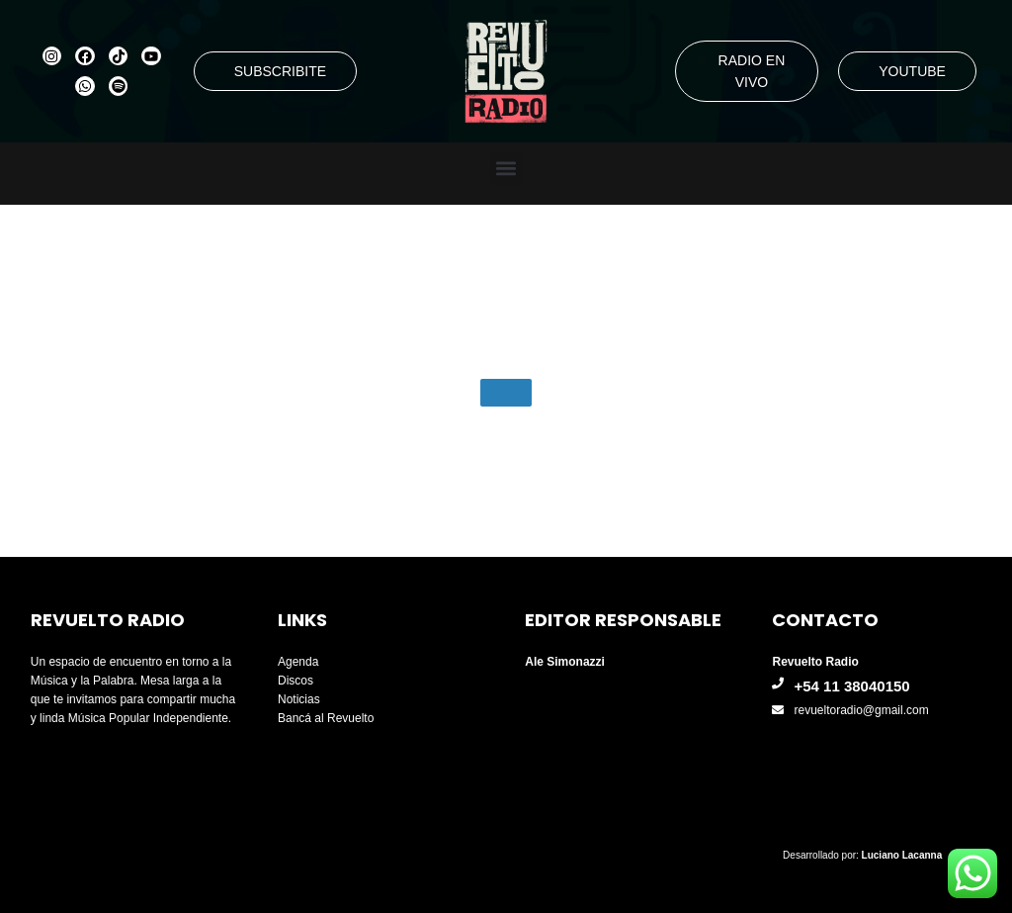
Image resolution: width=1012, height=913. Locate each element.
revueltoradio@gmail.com (861, 710)
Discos (295, 680)
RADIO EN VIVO (752, 71)
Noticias (299, 699)
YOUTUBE (912, 71)
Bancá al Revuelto (326, 718)
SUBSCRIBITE (280, 71)
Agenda (298, 662)
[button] (506, 168)
